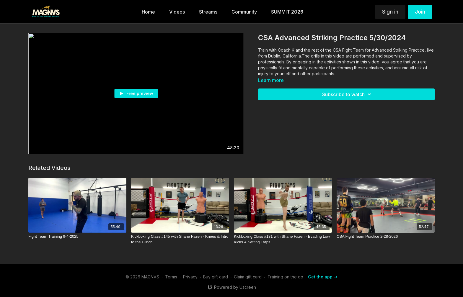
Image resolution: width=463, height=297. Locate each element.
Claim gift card (248, 276)
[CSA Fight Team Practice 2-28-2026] (386, 236)
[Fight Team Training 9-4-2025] (77, 236)
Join (420, 12)
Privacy (190, 276)
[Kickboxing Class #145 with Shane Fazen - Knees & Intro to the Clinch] (180, 239)
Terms (171, 276)
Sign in (390, 12)
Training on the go (285, 276)
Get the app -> (323, 276)
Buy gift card (215, 276)
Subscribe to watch (347, 94)
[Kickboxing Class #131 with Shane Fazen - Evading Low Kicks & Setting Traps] (283, 239)
